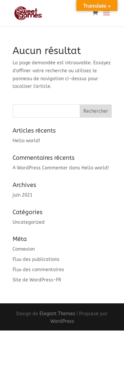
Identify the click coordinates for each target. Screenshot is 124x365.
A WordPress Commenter (40, 168)
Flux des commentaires (38, 270)
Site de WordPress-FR (37, 280)
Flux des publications (36, 259)
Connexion (24, 249)
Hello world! (26, 141)
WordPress (62, 321)
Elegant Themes (57, 314)
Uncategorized (29, 222)
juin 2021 (22, 195)
